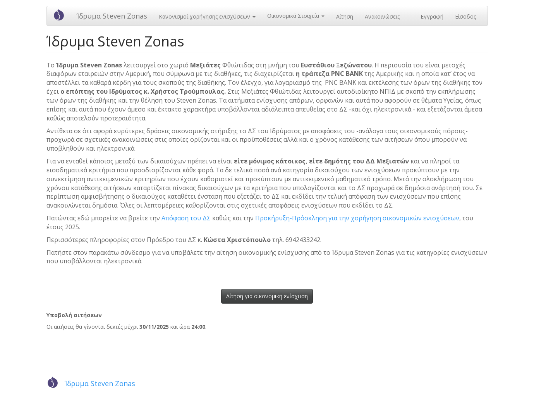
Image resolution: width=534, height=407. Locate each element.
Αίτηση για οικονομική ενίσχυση (267, 296)
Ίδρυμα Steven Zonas (112, 16)
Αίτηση (344, 16)
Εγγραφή (432, 16)
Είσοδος (465, 16)
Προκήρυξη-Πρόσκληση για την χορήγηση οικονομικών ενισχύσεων (357, 218)
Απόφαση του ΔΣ (186, 218)
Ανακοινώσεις (382, 16)
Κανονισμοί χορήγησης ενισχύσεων (207, 16)
